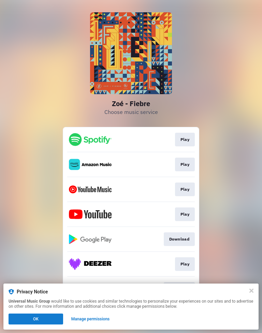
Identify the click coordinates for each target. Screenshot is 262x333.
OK (36, 319)
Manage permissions (90, 319)
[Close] (251, 290)
